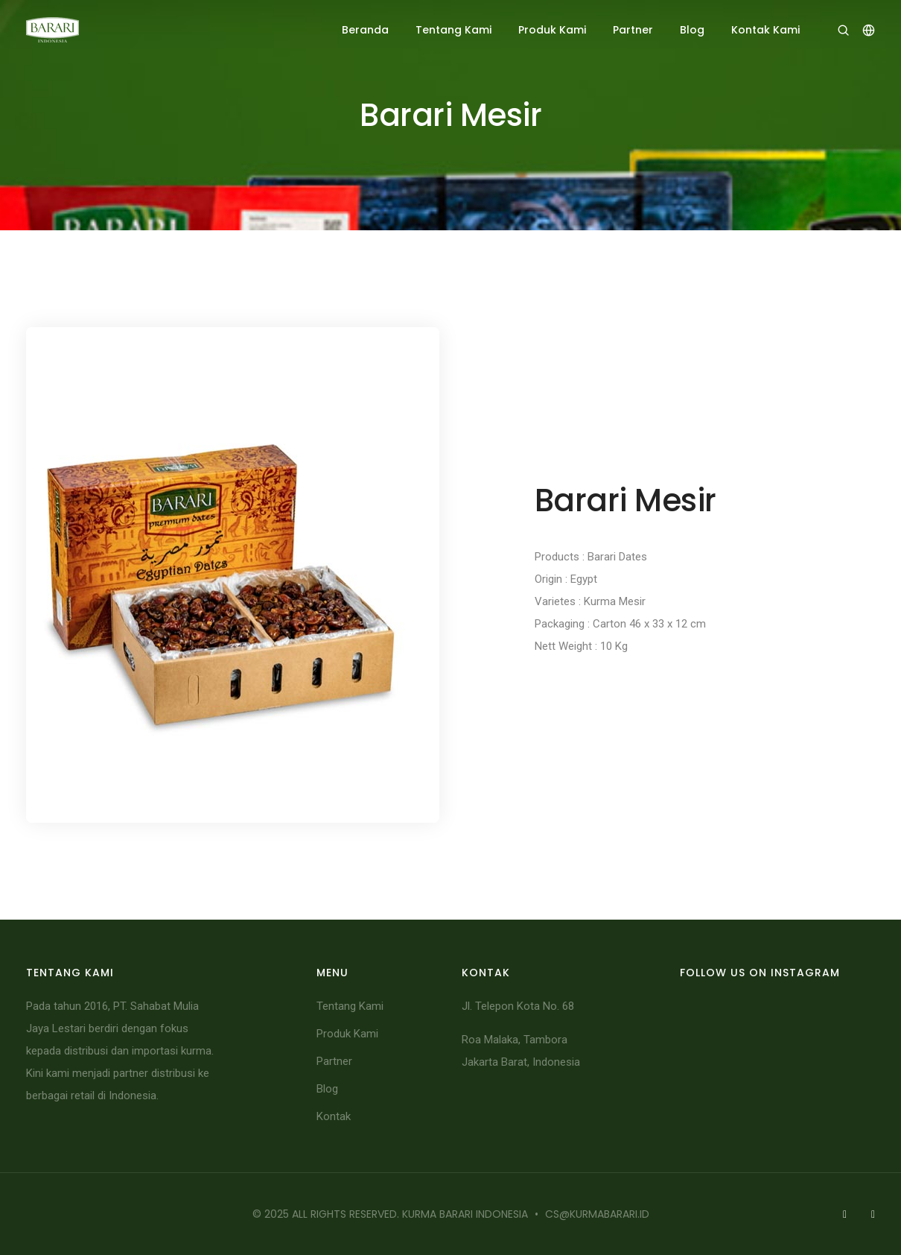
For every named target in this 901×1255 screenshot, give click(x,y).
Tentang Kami (453, 29)
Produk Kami (552, 29)
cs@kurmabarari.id (597, 1214)
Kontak (333, 1116)
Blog (692, 29)
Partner (633, 29)
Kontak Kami (765, 29)
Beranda (365, 29)
